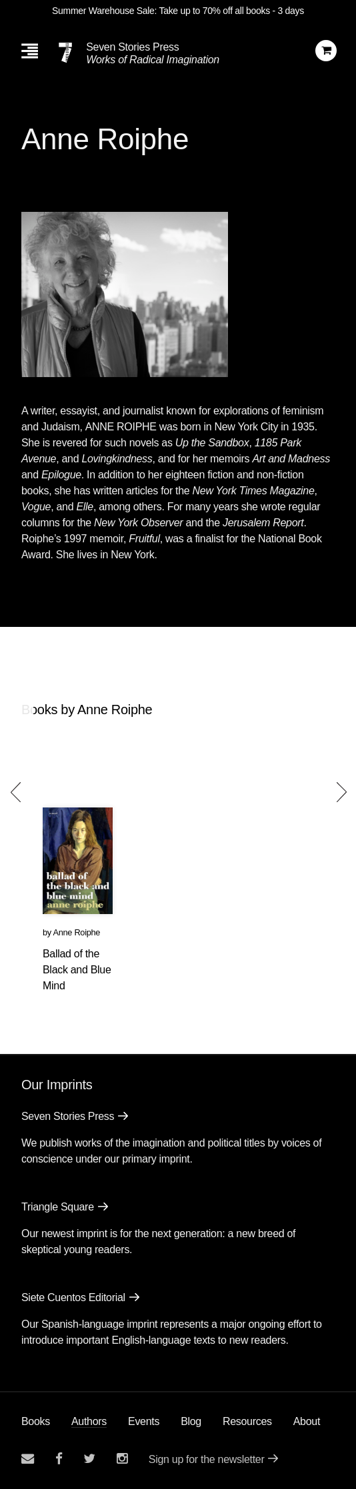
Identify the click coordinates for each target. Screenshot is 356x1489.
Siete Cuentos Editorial (73, 1297)
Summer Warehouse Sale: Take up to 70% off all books (161, 10)
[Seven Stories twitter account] (89, 1458)
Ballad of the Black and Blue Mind (77, 969)
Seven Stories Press (132, 47)
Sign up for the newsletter (207, 1459)
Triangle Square (57, 1207)
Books (35, 1421)
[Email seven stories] (27, 1458)
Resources (247, 1421)
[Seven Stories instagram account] (122, 1458)
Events (143, 1421)
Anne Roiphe (76, 932)
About (306, 1421)
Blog (191, 1421)
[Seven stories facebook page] (59, 1458)
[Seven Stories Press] (65, 53)
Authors (89, 1421)
